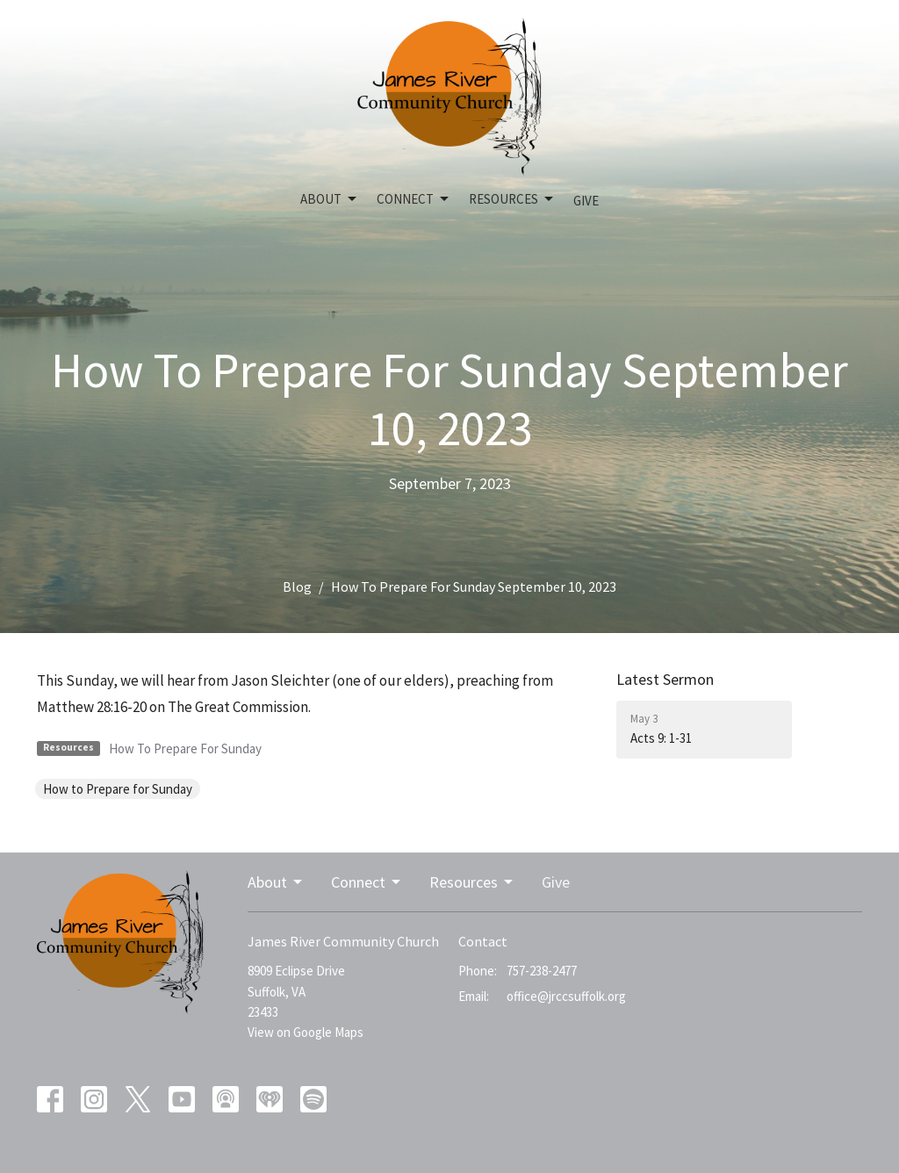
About (329, 199)
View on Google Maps (305, 1032)
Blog (297, 586)
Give (586, 200)
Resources (512, 199)
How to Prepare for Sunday (117, 789)
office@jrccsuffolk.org (566, 996)
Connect (414, 199)
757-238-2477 (542, 970)
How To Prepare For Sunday (185, 748)
